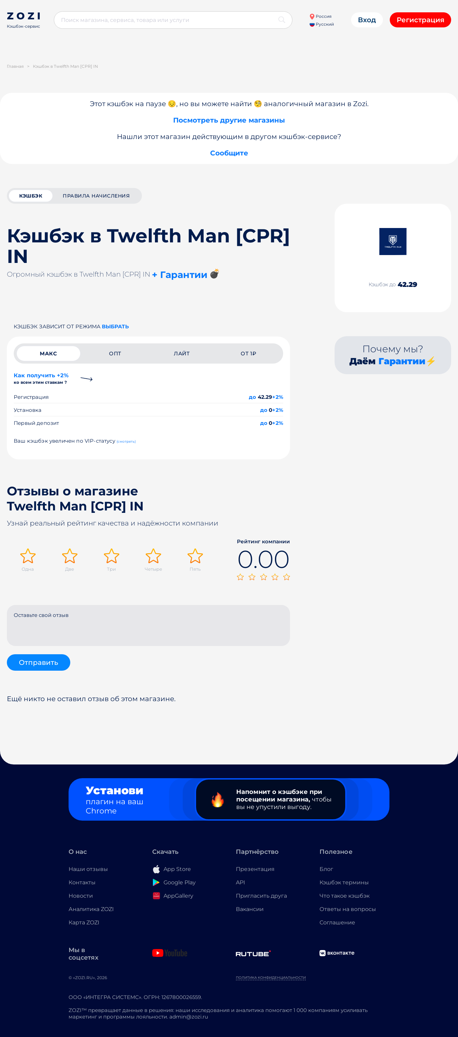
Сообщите (229, 153)
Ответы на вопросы (348, 909)
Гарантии (401, 361)
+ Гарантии (179, 274)
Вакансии (250, 909)
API (240, 882)
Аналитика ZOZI (91, 909)
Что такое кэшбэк (345, 896)
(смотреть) (126, 441)
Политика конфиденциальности (271, 977)
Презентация (255, 869)
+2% (277, 397)
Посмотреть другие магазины (229, 120)
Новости (81, 896)
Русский (322, 24)
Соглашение (337, 922)
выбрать (115, 326)
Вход (367, 20)
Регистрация (420, 20)
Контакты (82, 882)
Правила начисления (96, 196)
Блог (326, 869)
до (252, 397)
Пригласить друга (261, 896)
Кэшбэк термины (344, 882)
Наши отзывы (88, 869)
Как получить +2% (41, 378)
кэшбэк (30, 196)
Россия (320, 16)
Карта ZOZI (84, 922)
